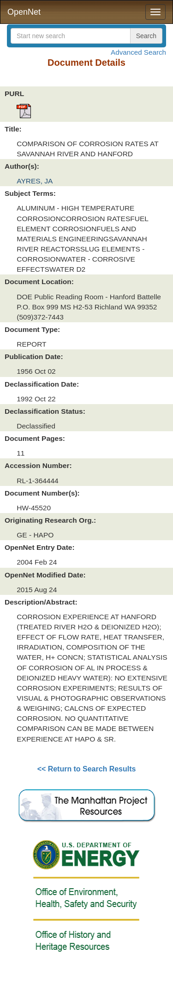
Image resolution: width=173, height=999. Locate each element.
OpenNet (24, 12)
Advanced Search (138, 52)
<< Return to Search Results (86, 769)
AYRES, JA (35, 181)
